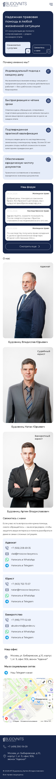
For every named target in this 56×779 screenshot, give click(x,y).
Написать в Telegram (22, 565)
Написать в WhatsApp (23, 559)
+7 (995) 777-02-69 (21, 620)
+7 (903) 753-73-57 (20, 584)
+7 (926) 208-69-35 (21, 548)
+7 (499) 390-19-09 (17, 746)
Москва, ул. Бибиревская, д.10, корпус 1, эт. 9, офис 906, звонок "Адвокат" (31, 657)
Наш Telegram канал (21, 672)
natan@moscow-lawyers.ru (25, 589)
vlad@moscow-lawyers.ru (24, 553)
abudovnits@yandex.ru (23, 625)
